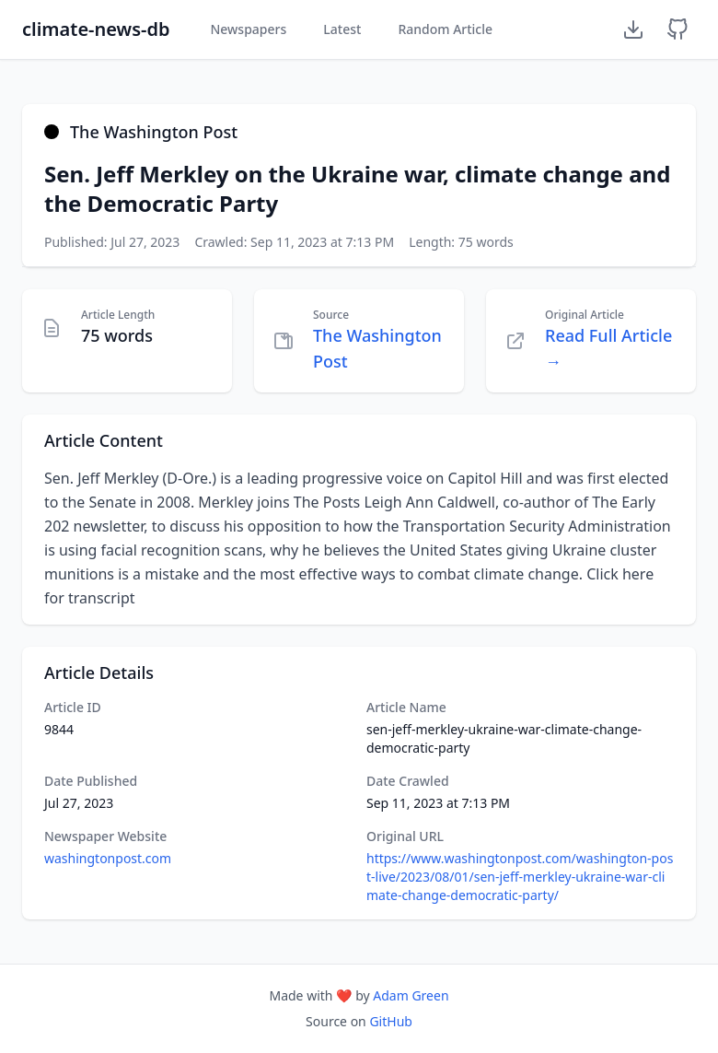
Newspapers (248, 29)
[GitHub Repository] (677, 29)
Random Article (445, 29)
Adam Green (410, 995)
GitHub (390, 1021)
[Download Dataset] (633, 29)
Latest (342, 29)
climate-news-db (95, 29)
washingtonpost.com (107, 858)
